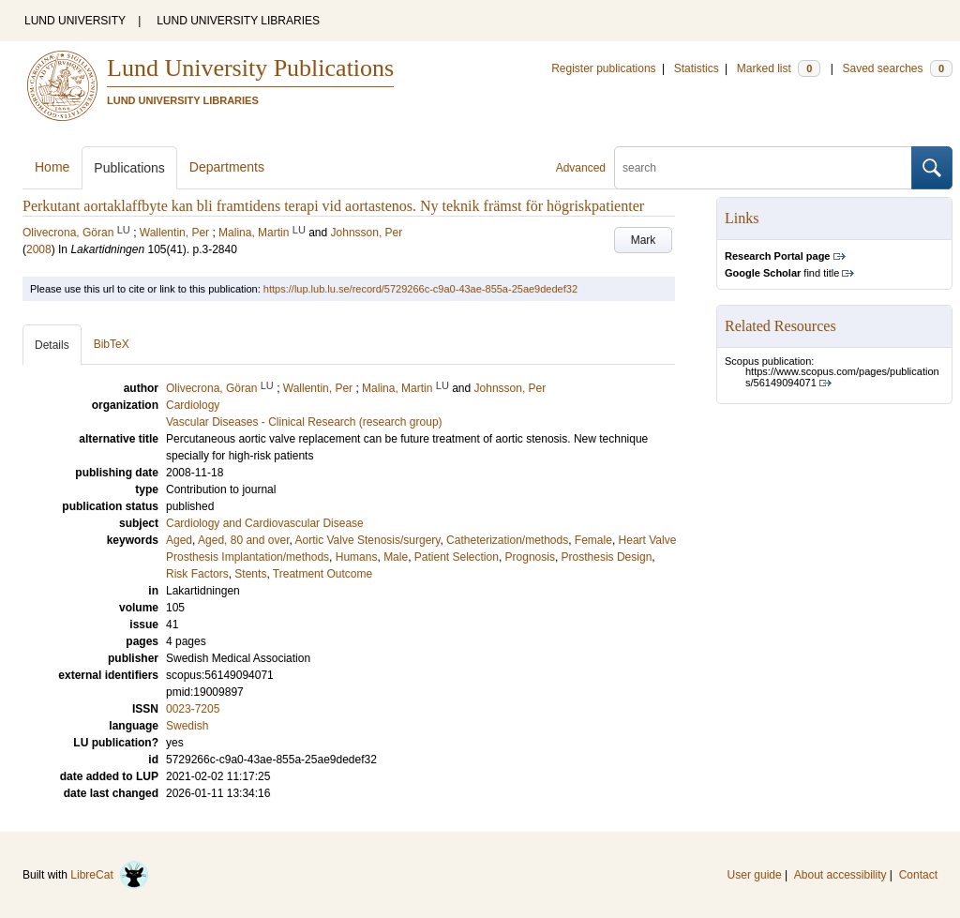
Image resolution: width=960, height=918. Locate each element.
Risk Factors (197, 573)
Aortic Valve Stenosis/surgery (367, 540)
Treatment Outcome (322, 573)
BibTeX (111, 344)
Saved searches (897, 68)
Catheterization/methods (507, 540)
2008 (39, 249)
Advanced (581, 167)
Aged (179, 540)
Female (593, 540)
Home (52, 166)
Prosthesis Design (607, 557)
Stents (250, 573)
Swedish (187, 725)
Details (52, 345)
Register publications (603, 68)
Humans (357, 557)
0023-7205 (192, 708)
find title (782, 272)
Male (395, 557)
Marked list (778, 68)
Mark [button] (643, 240)
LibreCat (109, 875)
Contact (918, 874)
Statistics (696, 68)
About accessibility (840, 874)
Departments (226, 166)
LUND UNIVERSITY (75, 20)
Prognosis (530, 557)
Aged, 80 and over (243, 540)
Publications (129, 167)
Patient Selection (456, 557)
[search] (763, 167)
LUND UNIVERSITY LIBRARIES (238, 20)
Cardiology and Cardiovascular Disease (265, 523)
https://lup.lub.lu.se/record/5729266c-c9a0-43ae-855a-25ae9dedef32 (420, 288)
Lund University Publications (250, 68)
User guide (755, 874)
